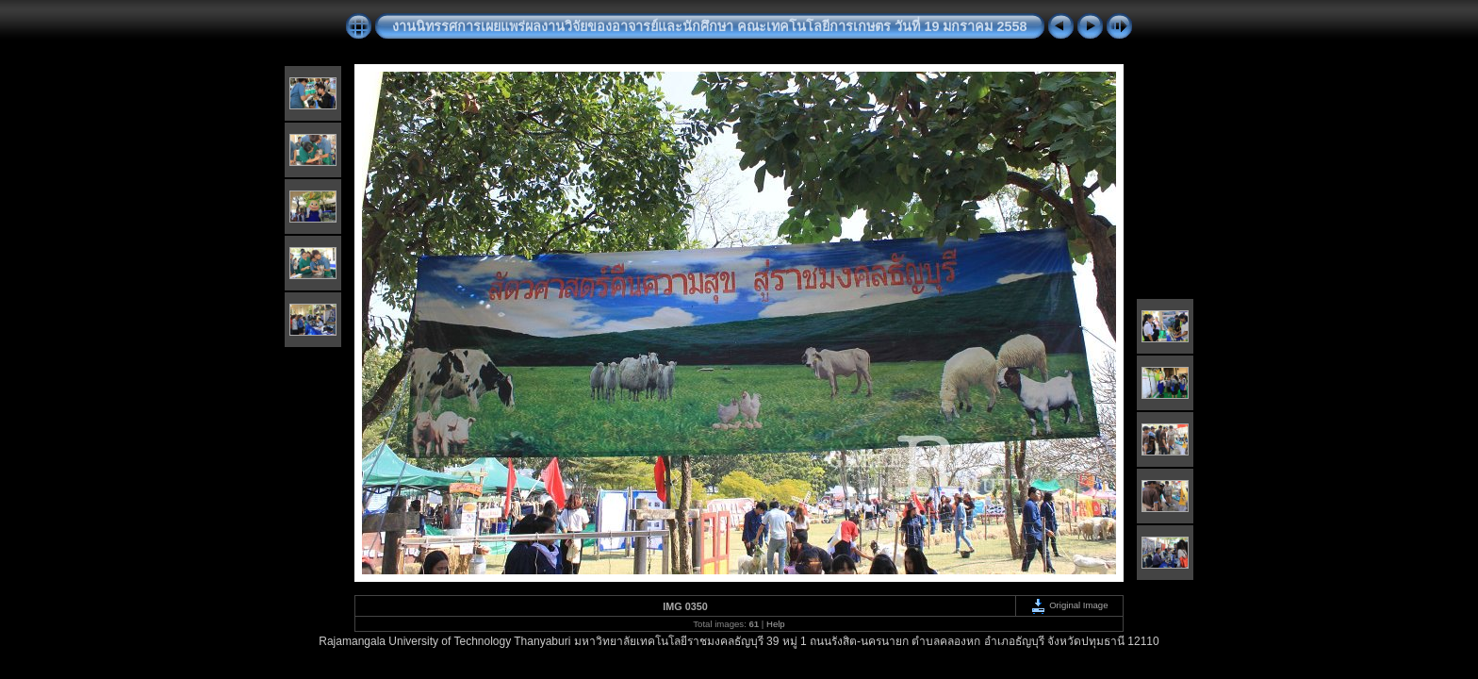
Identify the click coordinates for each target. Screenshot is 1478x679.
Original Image (1069, 605)
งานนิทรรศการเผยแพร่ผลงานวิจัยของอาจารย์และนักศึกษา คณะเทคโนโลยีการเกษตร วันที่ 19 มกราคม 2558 (709, 26)
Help (775, 624)
